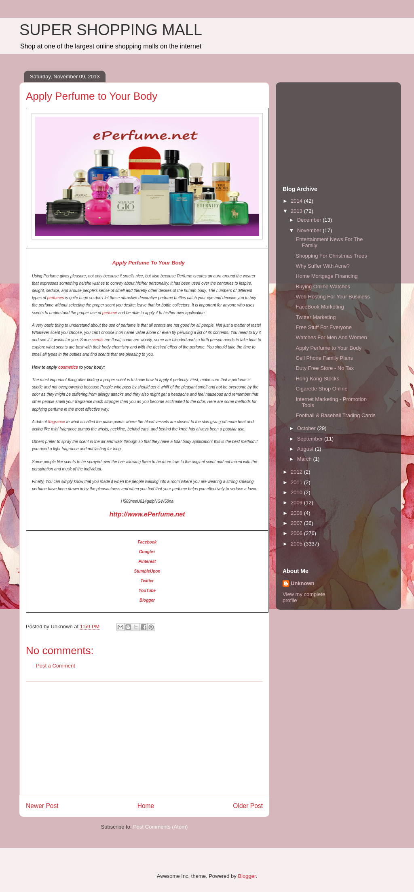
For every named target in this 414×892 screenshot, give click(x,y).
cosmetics (68, 367)
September (310, 439)
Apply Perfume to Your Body (328, 348)
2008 (297, 513)
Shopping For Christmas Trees (331, 256)
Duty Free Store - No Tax (325, 368)
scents (98, 340)
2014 (297, 201)
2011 (297, 482)
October (307, 428)
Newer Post (42, 805)
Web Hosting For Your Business (333, 297)
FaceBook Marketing (320, 307)
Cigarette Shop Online (321, 389)
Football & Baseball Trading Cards (335, 415)
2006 (297, 533)
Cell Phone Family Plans (324, 358)
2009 (297, 503)
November (310, 230)
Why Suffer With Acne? (322, 266)
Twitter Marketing (316, 317)
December (310, 220)
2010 (297, 492)
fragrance (56, 422)
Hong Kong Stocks (317, 379)
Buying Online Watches (323, 286)
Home (145, 805)
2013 (297, 211)
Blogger (247, 876)
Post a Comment (55, 666)
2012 (297, 472)
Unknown (303, 583)
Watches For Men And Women (331, 337)
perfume (109, 313)
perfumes (55, 298)
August (306, 449)
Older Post (248, 805)
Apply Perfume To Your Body (148, 263)
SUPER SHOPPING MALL (110, 29)
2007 (297, 523)
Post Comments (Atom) (160, 827)
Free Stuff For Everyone (324, 327)
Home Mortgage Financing (326, 276)
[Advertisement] (144, 738)
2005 (297, 544)
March (305, 459)
